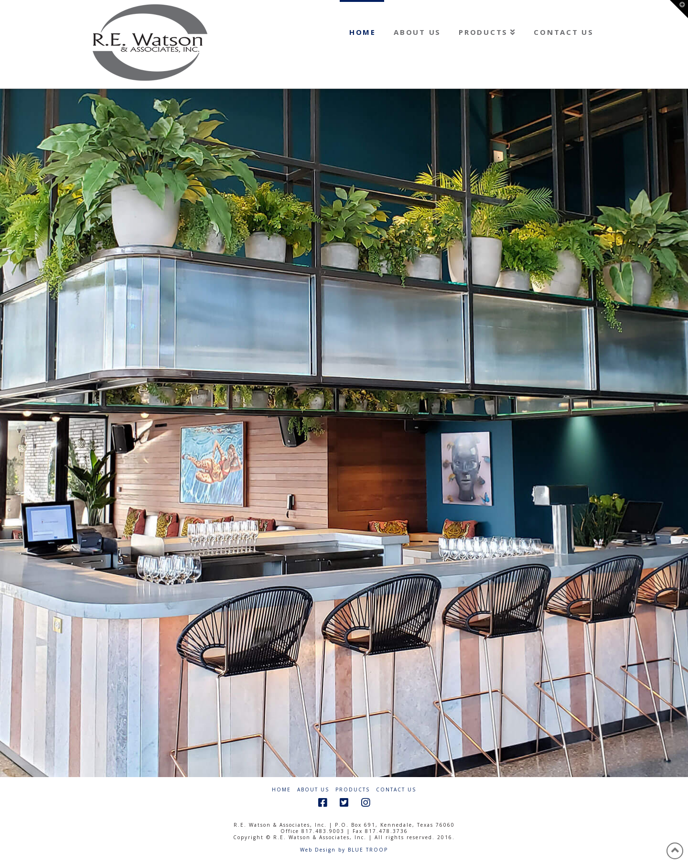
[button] (679, 9)
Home (281, 790)
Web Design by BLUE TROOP (344, 849)
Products (352, 790)
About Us (313, 790)
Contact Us (396, 790)
